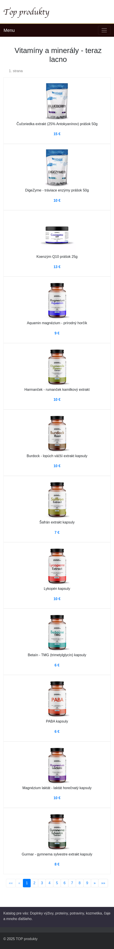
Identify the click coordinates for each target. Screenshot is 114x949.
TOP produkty (27, 939)
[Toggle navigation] (104, 30)
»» (103, 883)
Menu (9, 30)
